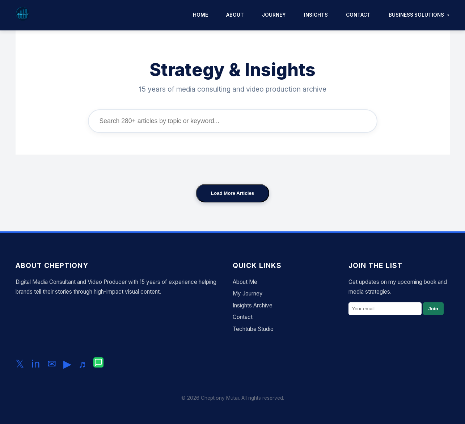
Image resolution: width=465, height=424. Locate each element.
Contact (358, 15)
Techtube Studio (253, 329)
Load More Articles (232, 193)
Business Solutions (416, 15)
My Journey (248, 293)
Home (200, 15)
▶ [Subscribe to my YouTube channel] (67, 363)
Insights (316, 15)
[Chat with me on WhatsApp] (98, 364)
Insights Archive (252, 305)
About (235, 15)
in (35, 363)
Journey (274, 15)
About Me (245, 281)
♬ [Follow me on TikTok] (82, 363)
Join (433, 308)
